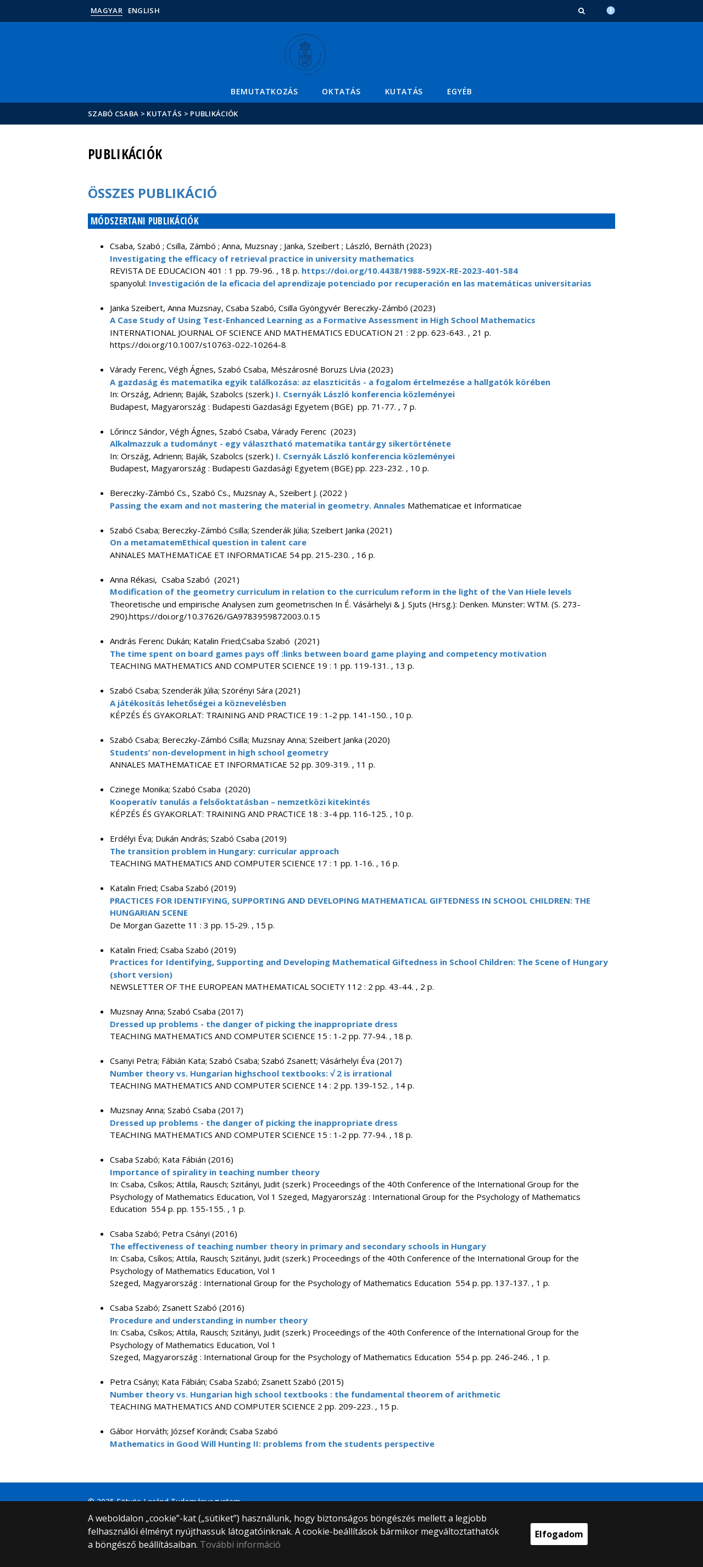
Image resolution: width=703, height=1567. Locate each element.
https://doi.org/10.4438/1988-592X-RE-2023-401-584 (410, 270)
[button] (582, 10)
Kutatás (404, 91)
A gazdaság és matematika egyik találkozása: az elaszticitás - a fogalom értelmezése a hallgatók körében (330, 381)
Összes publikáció (152, 193)
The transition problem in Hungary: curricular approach (224, 850)
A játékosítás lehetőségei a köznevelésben (198, 702)
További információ (240, 1544)
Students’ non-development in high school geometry (219, 752)
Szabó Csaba (113, 114)
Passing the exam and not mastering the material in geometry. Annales (257, 505)
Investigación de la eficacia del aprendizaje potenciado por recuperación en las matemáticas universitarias (370, 283)
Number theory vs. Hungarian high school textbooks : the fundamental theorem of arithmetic (305, 1394)
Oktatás (341, 91)
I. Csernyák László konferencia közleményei (365, 393)
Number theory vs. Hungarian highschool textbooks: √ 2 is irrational (251, 1073)
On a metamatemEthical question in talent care (208, 542)
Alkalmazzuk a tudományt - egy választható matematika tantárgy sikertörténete (280, 443)
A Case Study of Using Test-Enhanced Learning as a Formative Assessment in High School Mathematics (322, 319)
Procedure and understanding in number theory (209, 1320)
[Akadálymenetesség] (610, 9)
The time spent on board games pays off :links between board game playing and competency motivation (328, 653)
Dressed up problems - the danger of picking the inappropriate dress (254, 1023)
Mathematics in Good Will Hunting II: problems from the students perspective (272, 1443)
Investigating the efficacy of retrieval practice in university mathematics (262, 258)
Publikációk (214, 114)
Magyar (106, 10)
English (144, 10)
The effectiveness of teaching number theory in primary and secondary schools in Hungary (298, 1246)
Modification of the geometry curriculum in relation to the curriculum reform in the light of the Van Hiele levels (341, 591)
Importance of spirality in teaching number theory (215, 1171)
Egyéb (459, 91)
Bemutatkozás (264, 91)
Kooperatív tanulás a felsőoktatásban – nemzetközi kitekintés (240, 801)
